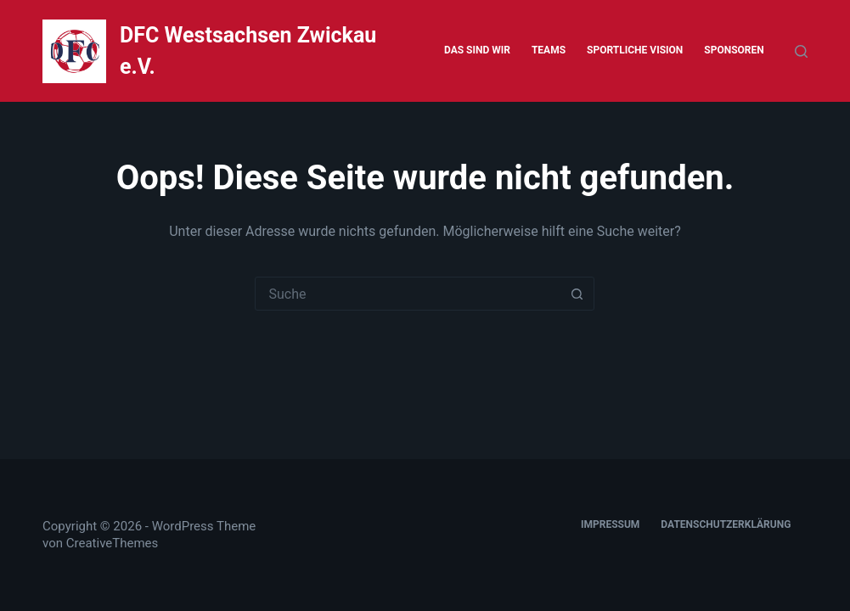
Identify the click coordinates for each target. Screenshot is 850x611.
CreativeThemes (112, 543)
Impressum (610, 524)
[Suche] (801, 51)
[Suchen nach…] (408, 294)
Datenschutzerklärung (726, 524)
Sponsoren (733, 50)
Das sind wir (477, 50)
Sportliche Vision (635, 50)
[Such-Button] (577, 294)
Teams (549, 50)
